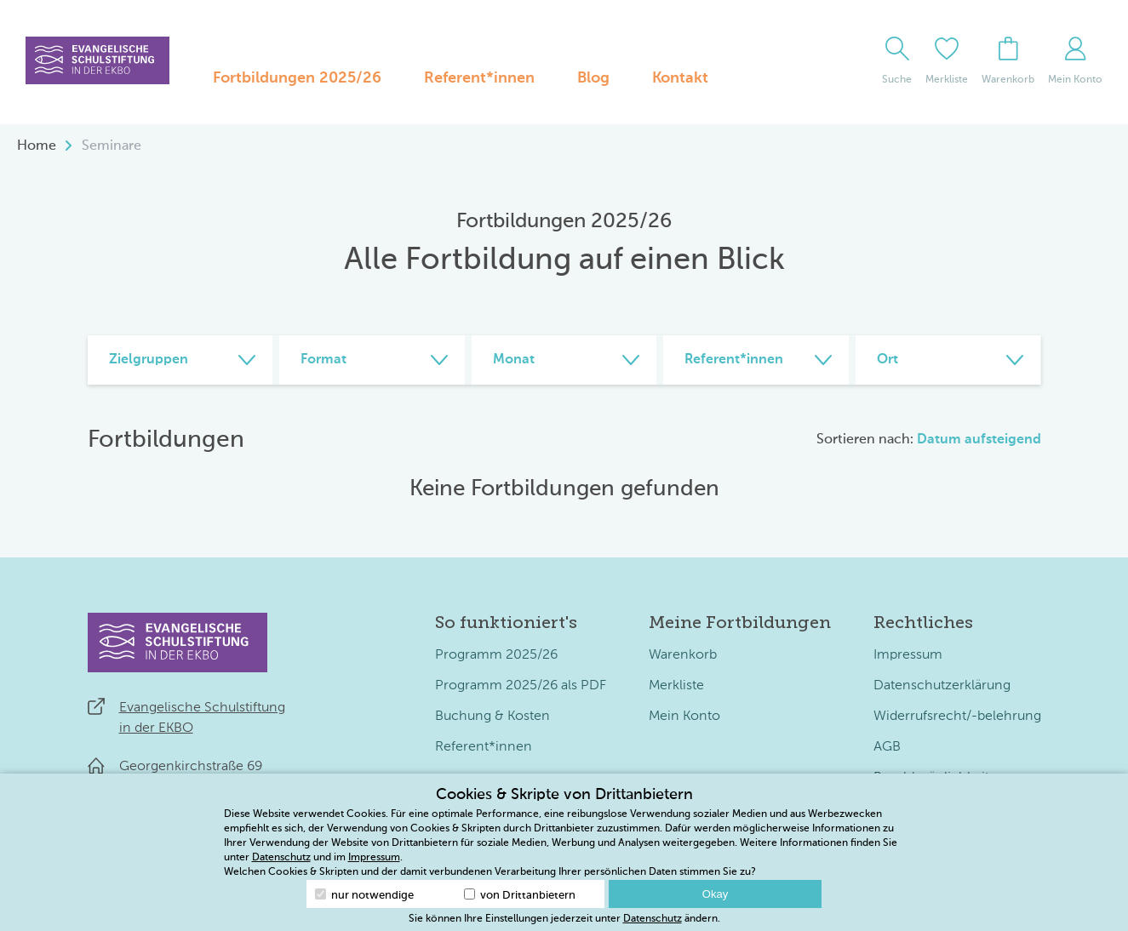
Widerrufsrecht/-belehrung (957, 716)
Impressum (907, 655)
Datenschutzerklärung (942, 686)
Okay (715, 894)
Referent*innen (479, 78)
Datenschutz (281, 858)
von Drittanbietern (519, 894)
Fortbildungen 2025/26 (297, 78)
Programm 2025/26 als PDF (520, 686)
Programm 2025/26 (496, 655)
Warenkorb (683, 655)
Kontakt (680, 78)
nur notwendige (364, 894)
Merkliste (676, 686)
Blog (593, 78)
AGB (887, 747)
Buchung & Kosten (492, 716)
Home (36, 146)
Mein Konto (684, 716)
